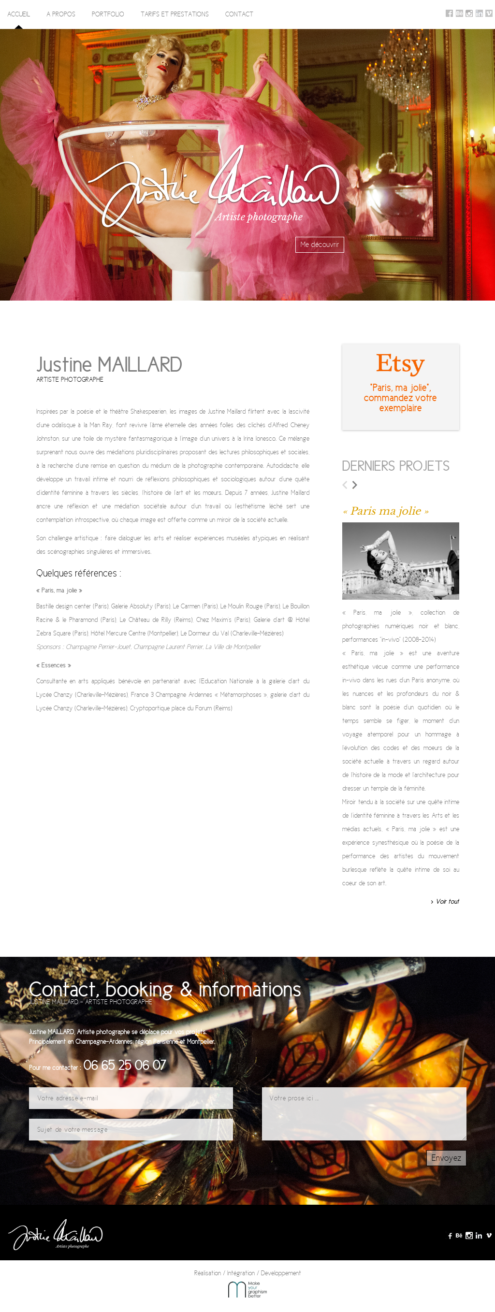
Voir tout (447, 901)
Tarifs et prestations (175, 14)
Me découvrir (320, 245)
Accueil (18, 14)
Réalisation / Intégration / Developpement (247, 1283)
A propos (60, 14)
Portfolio (108, 14)
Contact (239, 14)
